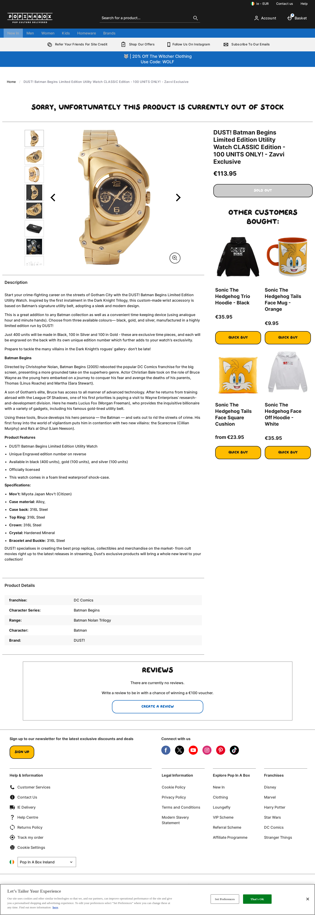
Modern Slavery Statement (175, 820)
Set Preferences (225, 899)
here (55, 907)
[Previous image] (53, 197)
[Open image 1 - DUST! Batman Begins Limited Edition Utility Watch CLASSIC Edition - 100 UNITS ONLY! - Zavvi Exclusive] (34, 138)
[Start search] (195, 18)
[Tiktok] (234, 753)
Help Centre (24, 817)
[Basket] (298, 18)
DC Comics (274, 827)
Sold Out (263, 191)
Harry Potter (274, 807)
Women (48, 33)
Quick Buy (244, 339)
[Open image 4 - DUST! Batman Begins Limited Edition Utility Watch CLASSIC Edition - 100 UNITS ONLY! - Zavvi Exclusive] (34, 192)
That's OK (257, 899)
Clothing (220, 797)
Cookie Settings (27, 847)
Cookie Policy (173, 787)
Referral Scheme (227, 827)
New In (13, 33)
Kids (66, 33)
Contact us (284, 3)
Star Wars (272, 817)
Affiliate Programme (230, 837)
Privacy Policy (174, 797)
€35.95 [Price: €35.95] (224, 317)
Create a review (157, 707)
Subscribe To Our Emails (245, 44)
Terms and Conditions (181, 807)
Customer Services (30, 787)
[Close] (308, 899)
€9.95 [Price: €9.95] (272, 323)
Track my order (26, 837)
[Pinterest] (220, 753)
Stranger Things (278, 837)
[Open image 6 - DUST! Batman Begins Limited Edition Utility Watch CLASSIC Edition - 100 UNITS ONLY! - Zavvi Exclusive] (34, 228)
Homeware (86, 33)
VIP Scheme (223, 817)
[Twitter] (179, 753)
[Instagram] (207, 753)
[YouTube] (193, 753)
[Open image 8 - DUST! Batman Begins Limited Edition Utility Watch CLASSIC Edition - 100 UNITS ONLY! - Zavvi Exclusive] (34, 264)
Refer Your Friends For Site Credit (76, 44)
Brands (109, 33)
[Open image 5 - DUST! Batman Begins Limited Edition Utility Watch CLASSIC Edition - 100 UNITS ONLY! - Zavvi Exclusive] (34, 210)
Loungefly (221, 807)
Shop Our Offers (137, 44)
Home (11, 82)
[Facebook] (165, 753)
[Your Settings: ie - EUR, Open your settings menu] (259, 3)
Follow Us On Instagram (188, 44)
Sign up (22, 752)
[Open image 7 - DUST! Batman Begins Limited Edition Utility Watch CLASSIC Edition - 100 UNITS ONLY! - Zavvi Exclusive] (34, 246)
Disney (270, 787)
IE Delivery (23, 807)
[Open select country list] (47, 862)
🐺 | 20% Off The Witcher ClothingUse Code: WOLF (158, 59)
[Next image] (175, 197)
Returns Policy (26, 827)
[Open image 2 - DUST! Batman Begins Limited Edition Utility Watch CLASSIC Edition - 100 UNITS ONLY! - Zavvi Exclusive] (34, 156)
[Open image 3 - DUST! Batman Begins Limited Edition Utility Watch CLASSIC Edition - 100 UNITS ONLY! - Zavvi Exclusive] (34, 174)
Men (30, 33)
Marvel (270, 797)
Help (304, 3)
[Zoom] (174, 258)
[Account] (266, 18)
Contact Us (23, 797)
